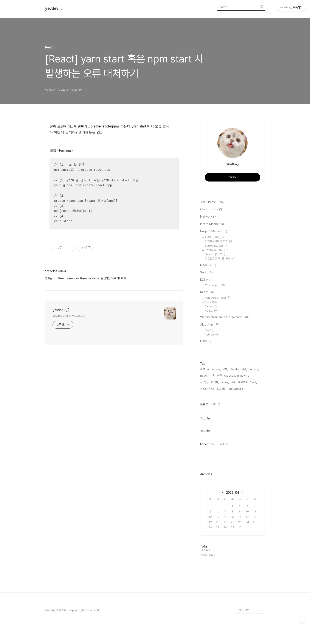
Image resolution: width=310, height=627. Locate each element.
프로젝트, (243, 382)
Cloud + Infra (211, 209)
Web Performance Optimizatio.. (224, 317)
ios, (218, 369)
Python (211, 334)
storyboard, (236, 388)
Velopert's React (218, 297)
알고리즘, (222, 388)
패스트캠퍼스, (207, 388)
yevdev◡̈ (53, 8)
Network (208, 217)
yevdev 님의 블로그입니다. (69, 316)
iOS (205, 280)
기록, (212, 375)
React (207, 292)
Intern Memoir (212, 224)
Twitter (223, 444)
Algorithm (210, 325)
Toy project (215, 285)
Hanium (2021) (216, 254)
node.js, (254, 369)
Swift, (253, 382)
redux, (225, 382)
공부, (225, 369)
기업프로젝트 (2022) (218, 241)
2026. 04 (232, 493)
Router (211, 310)
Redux (211, 306)
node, (211, 369)
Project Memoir (213, 231)
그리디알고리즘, (238, 369)
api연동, (204, 382)
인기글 (216, 404)
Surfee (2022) (216, 245)
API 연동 (212, 302)
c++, (250, 375)
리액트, (215, 382)
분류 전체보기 (212, 202)
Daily (205, 341)
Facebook (207, 444)
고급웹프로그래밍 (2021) (221, 258)
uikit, (233, 382)
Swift (207, 272)
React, (204, 375)
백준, (219, 375)
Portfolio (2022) (217, 249)
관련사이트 (243, 609)
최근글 (204, 404)
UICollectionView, (235, 375)
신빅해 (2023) (215, 237)
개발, (203, 369)
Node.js (208, 265)
